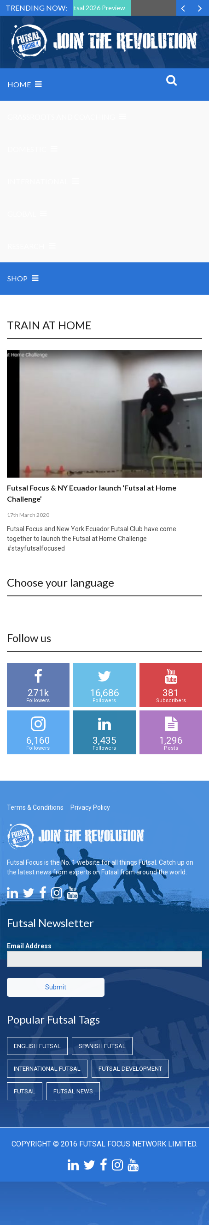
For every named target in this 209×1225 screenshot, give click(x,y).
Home (19, 84)
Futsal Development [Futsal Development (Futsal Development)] (130, 1068)
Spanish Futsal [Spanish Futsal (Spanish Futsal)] (102, 1046)
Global (21, 213)
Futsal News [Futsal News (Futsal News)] (73, 1091)
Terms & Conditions (35, 807)
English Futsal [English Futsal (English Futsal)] (37, 1046)
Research (26, 246)
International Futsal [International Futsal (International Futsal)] (47, 1068)
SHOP (17, 278)
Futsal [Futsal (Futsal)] (24, 1091)
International (37, 181)
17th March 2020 (28, 514)
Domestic (26, 149)
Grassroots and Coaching (61, 116)
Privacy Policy (90, 807)
